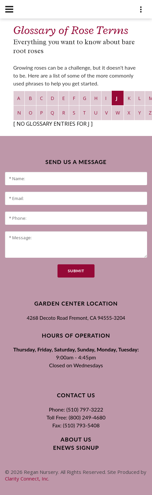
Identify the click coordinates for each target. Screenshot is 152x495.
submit (76, 270)
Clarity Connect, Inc (26, 478)
